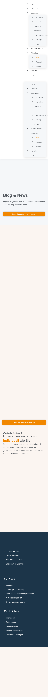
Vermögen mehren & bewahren (38, 26)
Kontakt (34, 71)
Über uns (34, 8)
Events (38, 66)
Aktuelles (34, 53)
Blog (37, 57)
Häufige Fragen (38, 42)
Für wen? (39, 17)
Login (33, 75)
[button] (35, 79)
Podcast (39, 62)
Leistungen (35, 13)
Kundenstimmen (37, 48)
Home (33, 4)
